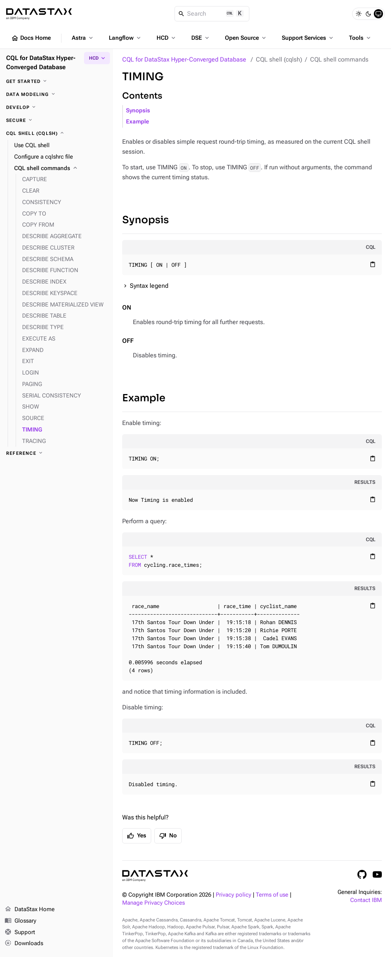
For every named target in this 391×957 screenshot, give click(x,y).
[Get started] (56, 81)
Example (137, 121)
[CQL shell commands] (60, 168)
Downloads (24, 943)
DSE (200, 37)
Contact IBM (366, 900)
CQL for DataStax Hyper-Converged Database (184, 59)
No (168, 835)
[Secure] (56, 120)
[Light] (358, 13)
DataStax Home (30, 909)
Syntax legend (149, 285)
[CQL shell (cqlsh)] (56, 133)
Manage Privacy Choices (153, 903)
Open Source (246, 37)
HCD (167, 37)
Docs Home (31, 38)
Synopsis (138, 110)
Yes (136, 835)
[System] (378, 13)
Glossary (20, 921)
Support (20, 932)
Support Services (308, 37)
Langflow (125, 37)
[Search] (212, 13)
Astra (83, 37)
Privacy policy (233, 895)
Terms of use (272, 895)
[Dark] (368, 13)
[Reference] (56, 453)
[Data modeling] (56, 94)
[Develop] (56, 107)
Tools (360, 37)
